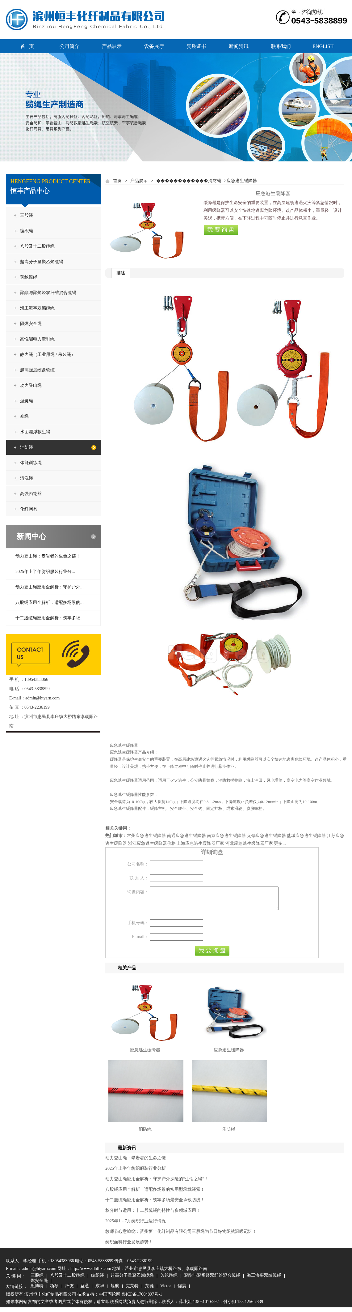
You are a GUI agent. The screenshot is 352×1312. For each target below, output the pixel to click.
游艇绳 (26, 401)
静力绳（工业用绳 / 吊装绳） (47, 354)
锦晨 (182, 1291)
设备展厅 (154, 46)
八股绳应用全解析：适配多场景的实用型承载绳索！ (155, 1194)
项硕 (54, 1291)
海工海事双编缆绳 (37, 308)
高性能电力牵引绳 (37, 339)
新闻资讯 (239, 46)
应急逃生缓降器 (145, 1054)
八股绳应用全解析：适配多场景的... (49, 602)
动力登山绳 (31, 385)
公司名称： (138, 864)
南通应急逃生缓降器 (186, 835)
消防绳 (26, 447)
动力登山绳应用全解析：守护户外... (49, 587)
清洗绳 (26, 478)
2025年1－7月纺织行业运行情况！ (137, 1225)
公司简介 (69, 46)
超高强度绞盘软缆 (37, 370)
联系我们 (281, 46)
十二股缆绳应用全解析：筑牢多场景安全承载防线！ (155, 1204)
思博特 (37, 1291)
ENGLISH (322, 46)
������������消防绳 (188, 180)
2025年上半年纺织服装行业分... (45, 571)
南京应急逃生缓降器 (226, 835)
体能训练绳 (31, 462)
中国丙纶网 (109, 1299)
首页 (117, 180)
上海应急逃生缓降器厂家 (200, 843)
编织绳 (26, 231)
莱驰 (149, 1291)
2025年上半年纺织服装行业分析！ (137, 1173)
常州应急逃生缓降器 (146, 835)
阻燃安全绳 (31, 323)
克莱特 (132, 1291)
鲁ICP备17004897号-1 (142, 1299)
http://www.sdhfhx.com (90, 1273)
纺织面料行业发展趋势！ (129, 1246)
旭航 (115, 1291)
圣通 (84, 1291)
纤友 (69, 1291)
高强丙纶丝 (31, 493)
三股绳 (26, 215)
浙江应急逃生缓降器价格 (152, 843)
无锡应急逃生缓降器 (266, 835)
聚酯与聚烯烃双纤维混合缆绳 (48, 292)
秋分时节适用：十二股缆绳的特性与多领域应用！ (152, 1215)
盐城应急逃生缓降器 (306, 835)
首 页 (27, 46)
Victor (165, 1291)
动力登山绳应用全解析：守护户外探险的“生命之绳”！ (156, 1183)
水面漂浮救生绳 (35, 431)
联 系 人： (139, 878)
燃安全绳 (39, 1286)
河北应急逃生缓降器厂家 (249, 843)
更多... (280, 843)
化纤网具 (28, 509)
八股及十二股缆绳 (37, 246)
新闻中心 (31, 536)
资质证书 (196, 46)
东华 (99, 1291)
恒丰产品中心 (29, 190)
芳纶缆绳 (28, 277)
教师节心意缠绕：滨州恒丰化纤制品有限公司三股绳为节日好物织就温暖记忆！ (181, 1236)
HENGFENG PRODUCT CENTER (50, 181)
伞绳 (24, 416)
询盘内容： (138, 892)
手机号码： (138, 927)
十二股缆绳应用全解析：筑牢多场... (49, 618)
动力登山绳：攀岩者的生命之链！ (47, 556)
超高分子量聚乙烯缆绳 (41, 261)
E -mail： (140, 941)
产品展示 (112, 46)
